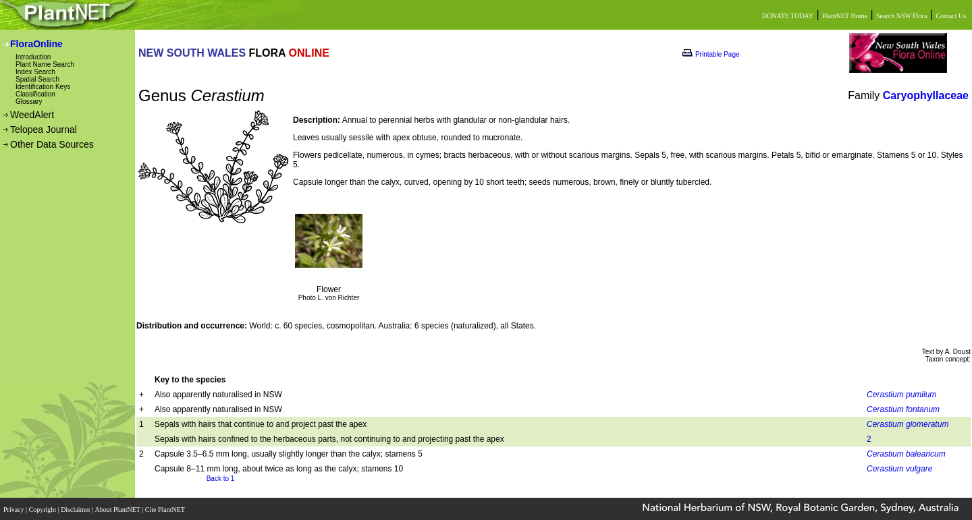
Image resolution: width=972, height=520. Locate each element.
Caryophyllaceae (926, 95)
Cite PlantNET (165, 508)
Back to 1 (221, 478)
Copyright (43, 508)
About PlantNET (118, 508)
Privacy (14, 508)
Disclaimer (76, 508)
